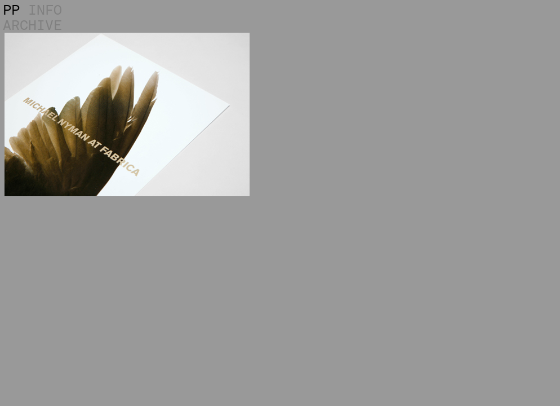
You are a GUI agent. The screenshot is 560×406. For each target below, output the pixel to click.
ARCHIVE (32, 25)
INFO (45, 10)
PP (11, 10)
